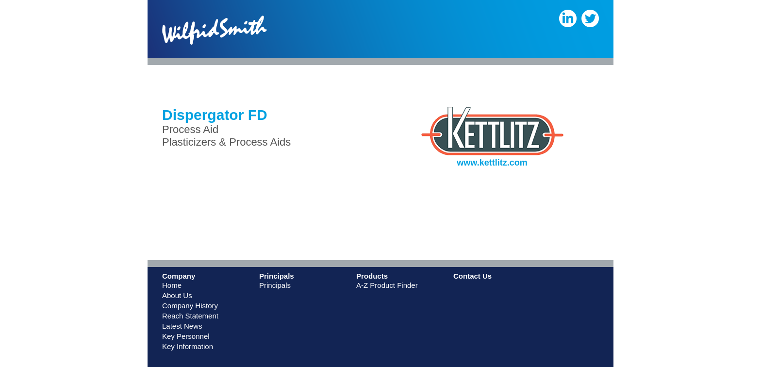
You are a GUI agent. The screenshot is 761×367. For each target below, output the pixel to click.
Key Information (187, 346)
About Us (177, 295)
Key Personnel (186, 336)
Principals (275, 285)
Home (172, 285)
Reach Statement (190, 316)
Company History (190, 305)
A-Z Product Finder (387, 285)
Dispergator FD (214, 115)
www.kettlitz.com (492, 162)
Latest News (182, 326)
